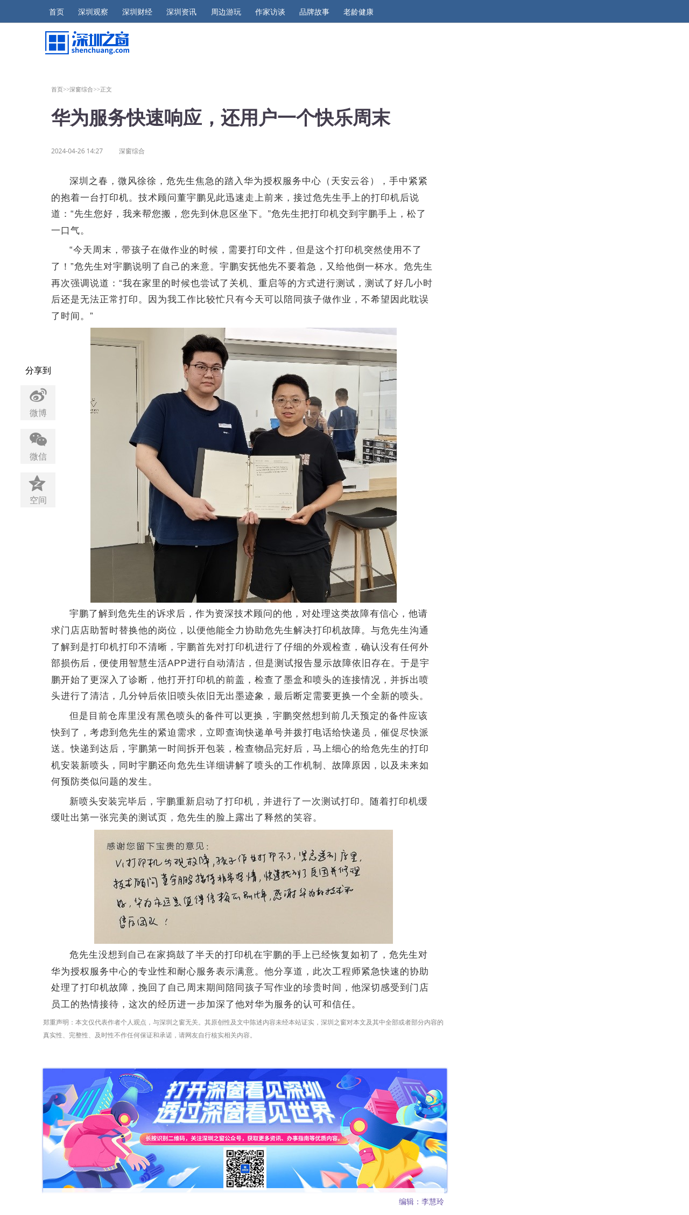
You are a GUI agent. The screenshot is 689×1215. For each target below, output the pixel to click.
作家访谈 (270, 12)
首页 (56, 12)
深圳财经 (137, 12)
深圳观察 (93, 12)
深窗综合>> (84, 89)
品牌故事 (314, 12)
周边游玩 (226, 12)
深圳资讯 (181, 12)
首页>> (60, 89)
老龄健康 (358, 12)
